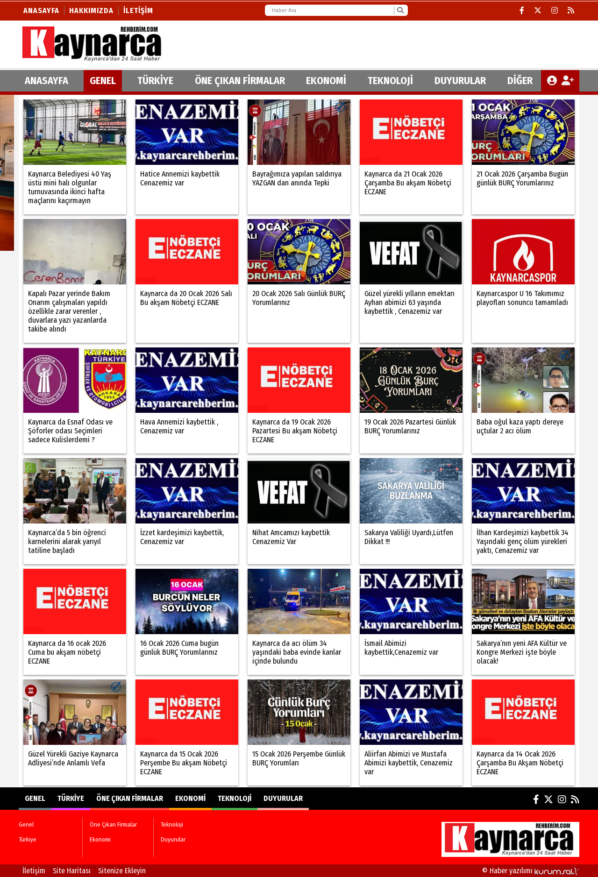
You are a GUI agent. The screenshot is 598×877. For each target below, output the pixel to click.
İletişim (138, 10)
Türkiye (155, 80)
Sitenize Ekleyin (122, 870)
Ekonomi (326, 80)
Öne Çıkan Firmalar (240, 80)
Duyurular (460, 80)
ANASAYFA (46, 80)
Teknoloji (390, 80)
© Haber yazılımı (530, 870)
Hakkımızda (91, 10)
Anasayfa (41, 10)
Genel (103, 80)
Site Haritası (72, 870)
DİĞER (520, 80)
